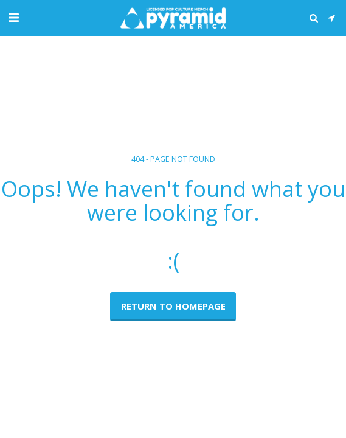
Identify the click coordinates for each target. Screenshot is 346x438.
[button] (13, 17)
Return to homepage (173, 306)
